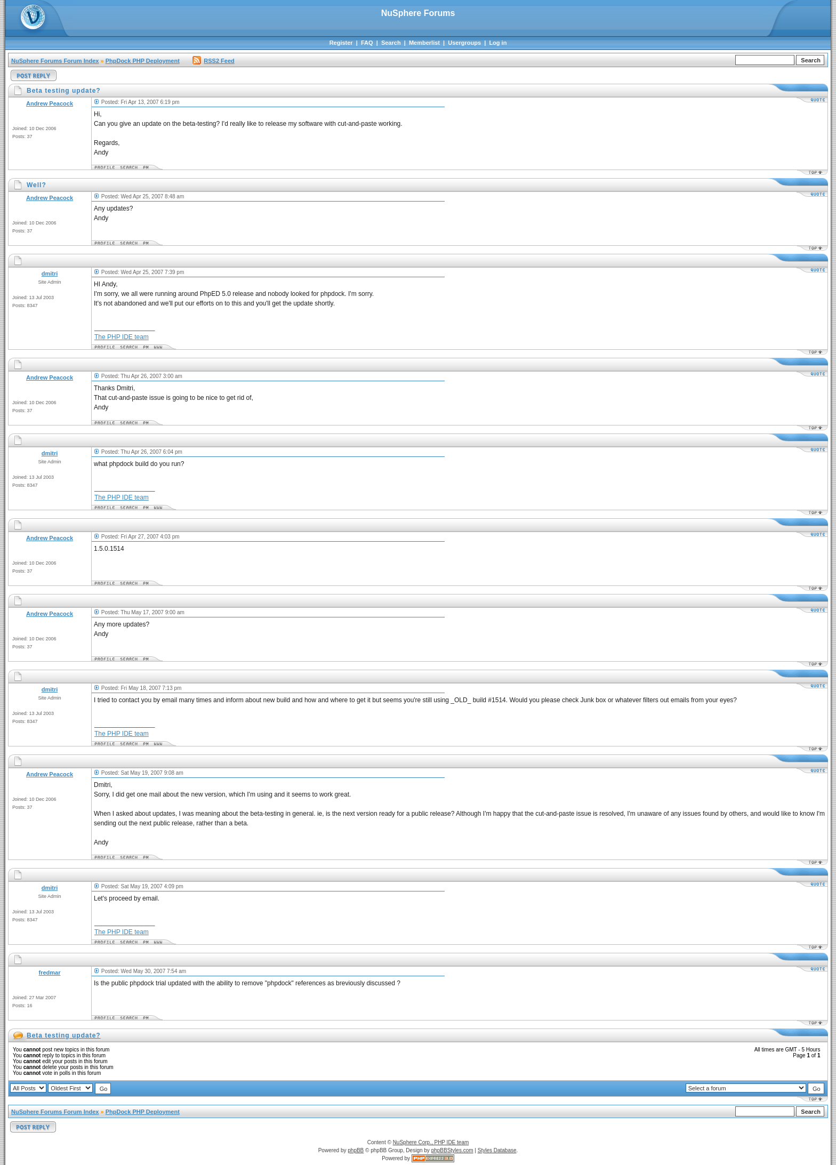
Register (341, 42)
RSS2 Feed (213, 61)
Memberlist (424, 42)
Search (391, 42)
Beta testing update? (64, 1035)
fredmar (50, 972)
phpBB (356, 1150)
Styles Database (497, 1150)
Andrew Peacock (49, 103)
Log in (498, 42)
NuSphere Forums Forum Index (55, 61)
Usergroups (464, 42)
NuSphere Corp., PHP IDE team (431, 1142)
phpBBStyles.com (452, 1150)
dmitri (50, 273)
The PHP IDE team (121, 337)
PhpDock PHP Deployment (143, 61)
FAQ (367, 42)
